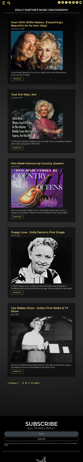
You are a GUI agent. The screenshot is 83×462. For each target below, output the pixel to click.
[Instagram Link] (59, 2)
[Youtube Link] (80, 2)
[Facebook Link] (62, 2)
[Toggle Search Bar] (8, 2)
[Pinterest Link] (73, 2)
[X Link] (66, 2)
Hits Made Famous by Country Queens (37, 163)
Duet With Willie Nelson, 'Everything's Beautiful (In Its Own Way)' (37, 24)
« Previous (12, 383)
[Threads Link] (77, 2)
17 (23, 383)
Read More (17, 79)
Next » (37, 383)
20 (32, 383)
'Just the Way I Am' (24, 94)
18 (26, 383)
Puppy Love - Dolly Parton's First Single (38, 232)
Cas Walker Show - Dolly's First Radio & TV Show (39, 309)
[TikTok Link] (70, 2)
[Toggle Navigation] (3, 2)
